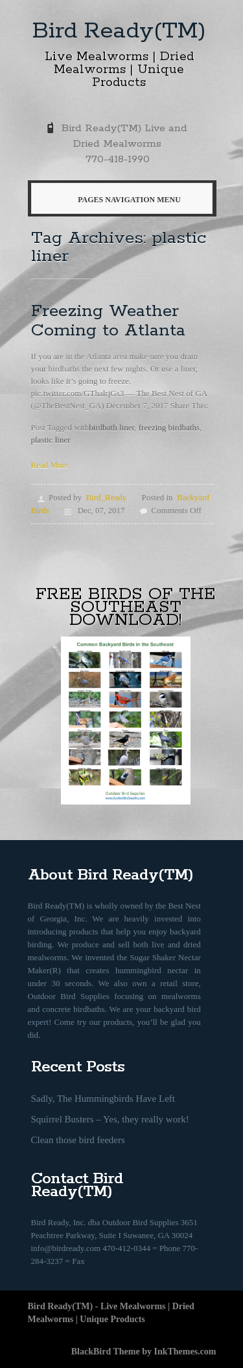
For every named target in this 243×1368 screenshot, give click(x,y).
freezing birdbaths (169, 427)
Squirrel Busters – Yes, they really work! (110, 1119)
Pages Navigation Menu (119, 199)
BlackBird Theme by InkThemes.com (143, 1351)
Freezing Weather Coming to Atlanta (108, 321)
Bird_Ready (106, 497)
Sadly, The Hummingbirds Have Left (103, 1098)
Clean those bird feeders (78, 1140)
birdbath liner (111, 427)
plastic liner (51, 440)
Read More (50, 465)
